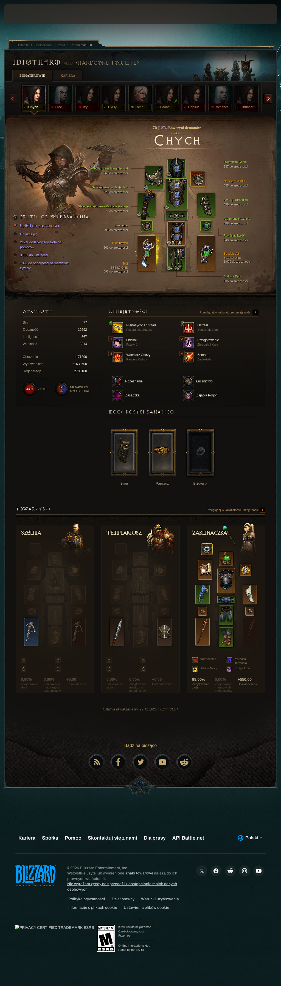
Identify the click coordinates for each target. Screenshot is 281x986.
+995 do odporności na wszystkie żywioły (42, 265)
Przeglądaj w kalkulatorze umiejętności (228, 312)
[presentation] (20, 14)
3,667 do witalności (31, 255)
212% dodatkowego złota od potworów (38, 244)
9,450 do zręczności (37, 226)
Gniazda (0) (26, 234)
